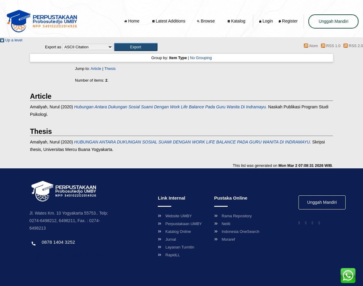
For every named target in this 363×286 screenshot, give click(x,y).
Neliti (222, 223)
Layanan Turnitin (176, 247)
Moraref (224, 239)
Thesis (110, 68)
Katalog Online (174, 231)
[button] (136, 47)
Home (132, 21)
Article (96, 68)
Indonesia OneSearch (237, 231)
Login (266, 21)
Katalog (236, 21)
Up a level (11, 40)
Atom (310, 46)
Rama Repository (233, 216)
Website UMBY (175, 216)
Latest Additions (168, 21)
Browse (206, 21)
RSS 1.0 (329, 46)
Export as (53, 47)
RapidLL (169, 255)
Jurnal (167, 239)
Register (288, 21)
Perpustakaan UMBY (180, 223)
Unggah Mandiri (333, 21)
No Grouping (201, 58)
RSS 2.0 (352, 46)
